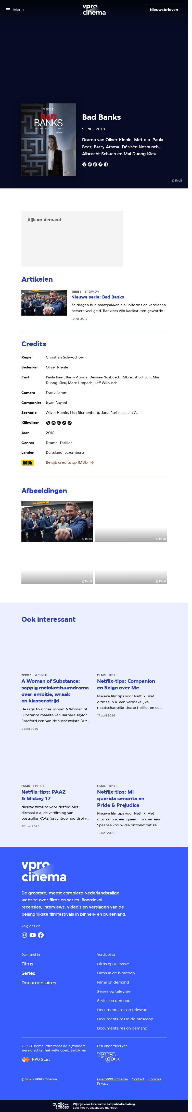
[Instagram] (24, 935)
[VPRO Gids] (108, 1057)
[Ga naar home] (94, 10)
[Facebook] (41, 935)
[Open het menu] (15, 9)
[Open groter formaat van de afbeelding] (57, 521)
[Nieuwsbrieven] (164, 9)
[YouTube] (33, 935)
